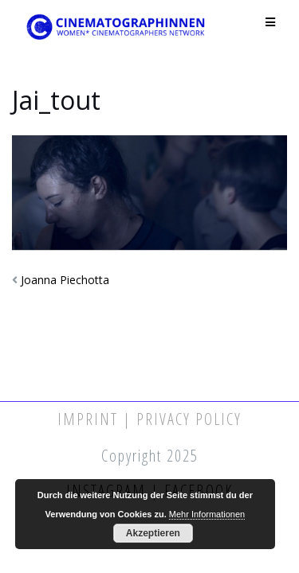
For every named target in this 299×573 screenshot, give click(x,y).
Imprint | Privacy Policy (149, 419)
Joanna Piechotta (65, 279)
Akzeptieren (153, 533)
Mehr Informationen (207, 514)
